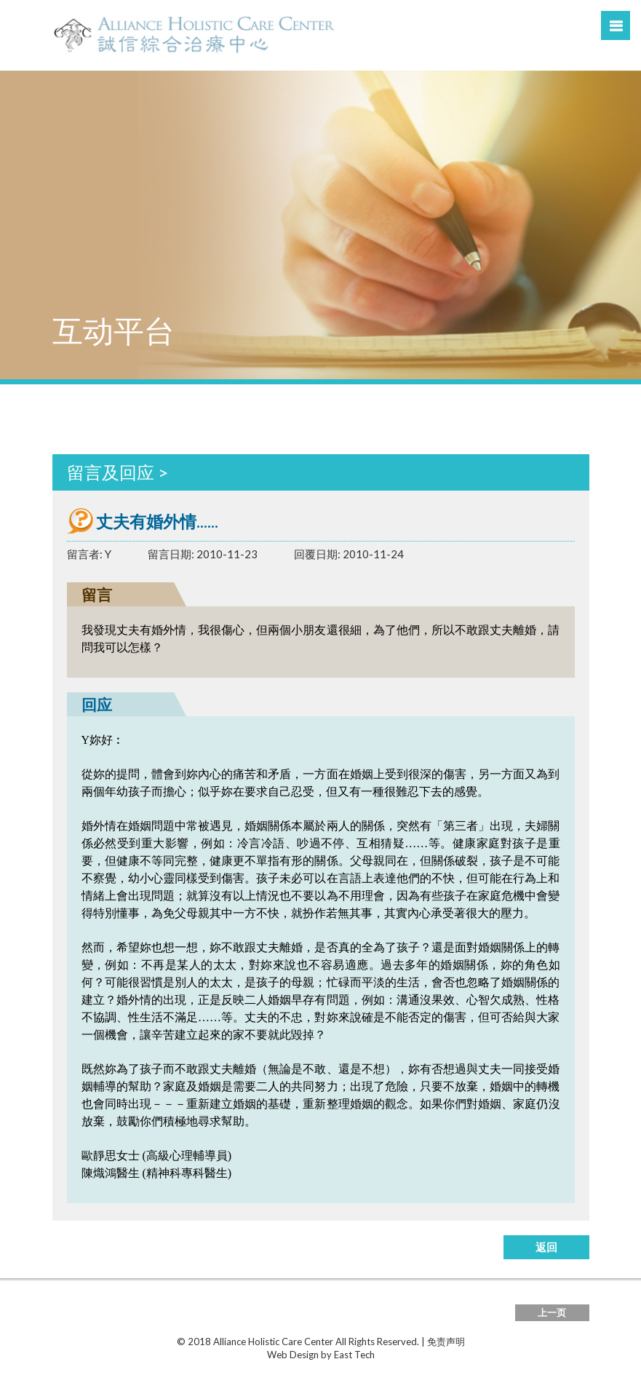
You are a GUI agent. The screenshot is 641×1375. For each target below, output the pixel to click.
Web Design (293, 1354)
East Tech (354, 1354)
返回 (546, 1246)
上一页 (552, 1312)
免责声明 (446, 1341)
